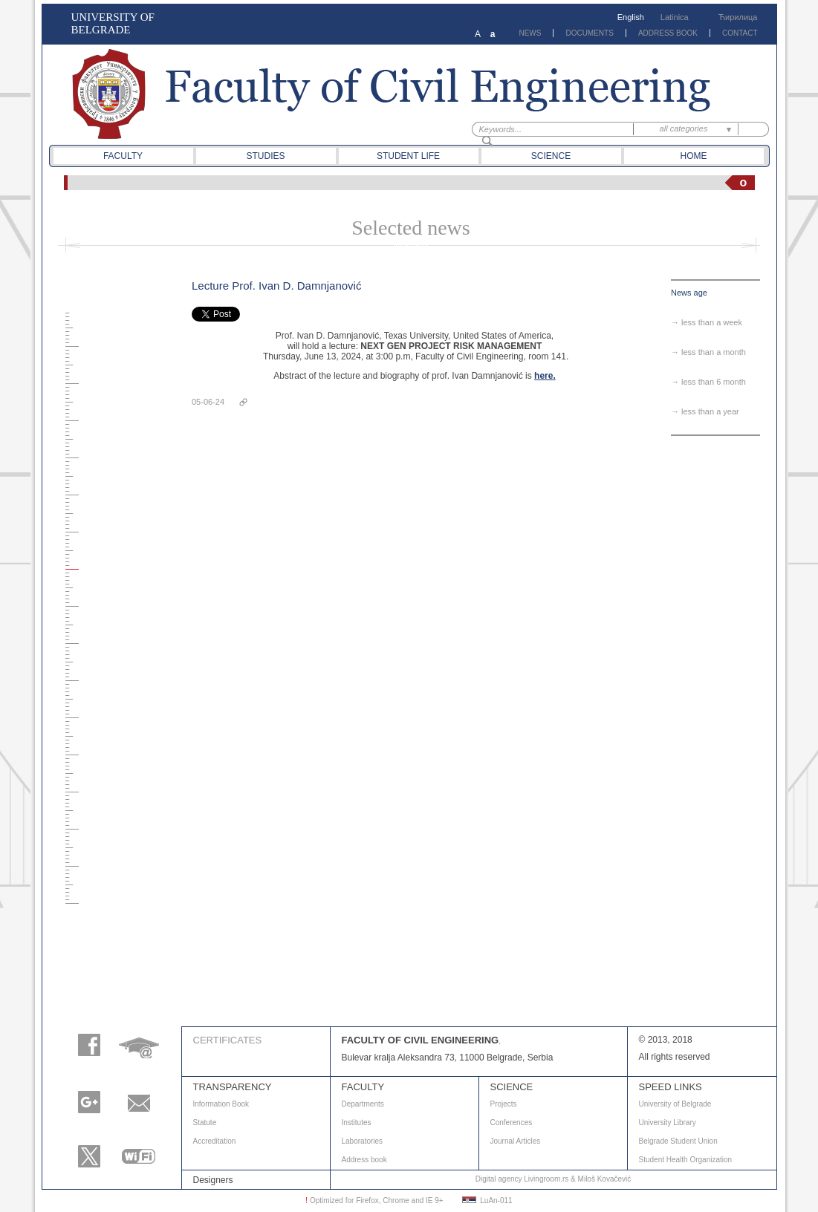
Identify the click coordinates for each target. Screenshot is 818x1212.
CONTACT (740, 33)
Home (694, 156)
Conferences (511, 1122)
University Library (667, 1122)
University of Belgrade (675, 1104)
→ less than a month (708, 352)
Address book (364, 1160)
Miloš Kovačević (605, 1179)
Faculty (123, 156)
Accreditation (214, 1141)
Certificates (227, 1040)
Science (551, 156)
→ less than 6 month (708, 381)
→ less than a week (706, 322)
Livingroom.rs (546, 1179)
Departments (363, 1104)
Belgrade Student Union (678, 1141)
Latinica (674, 17)
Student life (408, 156)
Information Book (221, 1104)
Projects (503, 1104)
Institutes (356, 1122)
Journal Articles (515, 1141)
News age (689, 292)
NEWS (530, 33)
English (630, 17)
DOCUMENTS (589, 33)
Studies (265, 156)
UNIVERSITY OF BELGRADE (113, 23)
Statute (205, 1122)
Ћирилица (738, 17)
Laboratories (362, 1141)
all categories (684, 128)
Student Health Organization (686, 1160)
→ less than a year (705, 411)
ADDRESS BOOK (668, 33)
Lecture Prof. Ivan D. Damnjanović (276, 285)
